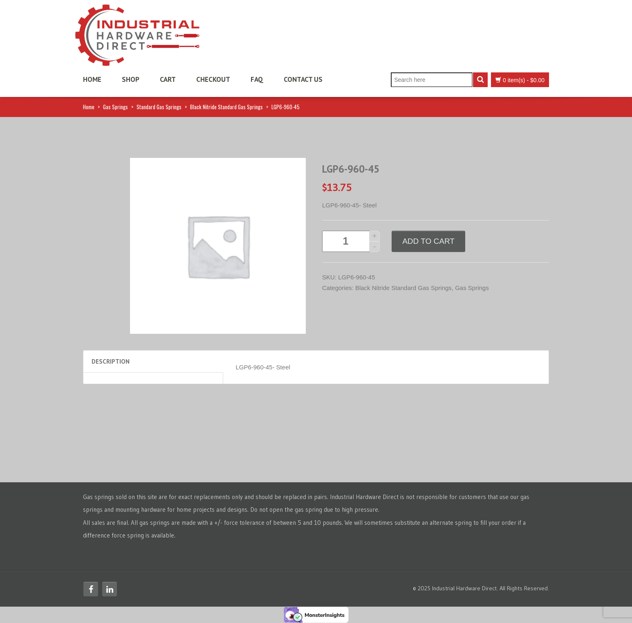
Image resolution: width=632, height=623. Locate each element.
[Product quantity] (351, 241)
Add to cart (428, 241)
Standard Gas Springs (159, 107)
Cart (168, 79)
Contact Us (303, 79)
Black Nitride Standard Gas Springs (226, 107)
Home (92, 79)
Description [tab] (111, 361)
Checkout (213, 79)
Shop (130, 79)
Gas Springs (115, 107)
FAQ (257, 79)
